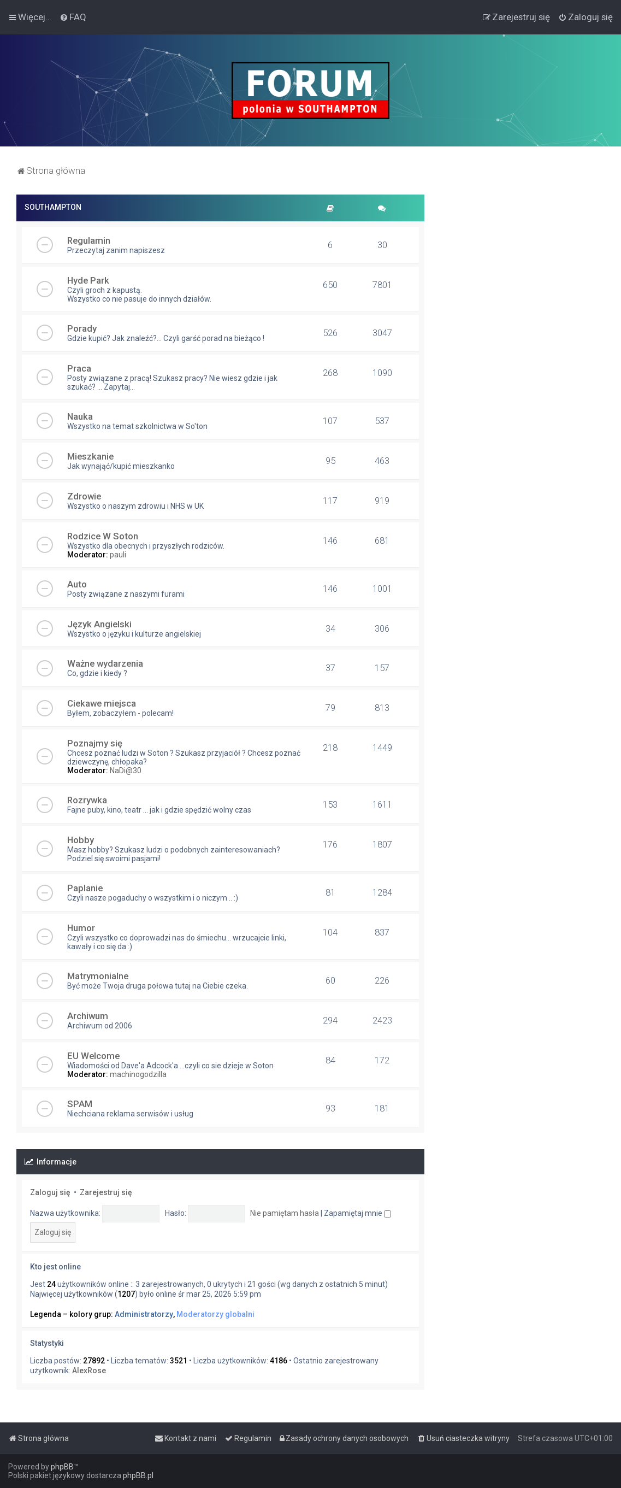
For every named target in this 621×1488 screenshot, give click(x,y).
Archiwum (87, 1015)
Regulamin (88, 240)
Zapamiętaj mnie (357, 1213)
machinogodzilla (138, 1074)
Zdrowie (84, 496)
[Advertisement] (523, 263)
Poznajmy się (94, 743)
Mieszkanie (90, 456)
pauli (118, 554)
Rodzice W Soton (102, 536)
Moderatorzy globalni (215, 1314)
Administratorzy (144, 1314)
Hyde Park (88, 280)
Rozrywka (87, 800)
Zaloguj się (50, 1192)
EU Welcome (93, 1055)
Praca (79, 368)
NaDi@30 (125, 770)
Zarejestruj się (106, 1192)
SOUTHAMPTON (53, 207)
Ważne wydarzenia (105, 663)
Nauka (80, 416)
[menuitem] (73, 17)
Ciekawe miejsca (101, 703)
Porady (82, 328)
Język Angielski (99, 624)
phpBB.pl (138, 1475)
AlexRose (89, 1370)
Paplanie (85, 888)
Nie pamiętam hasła (284, 1213)
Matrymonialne (97, 976)
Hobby (80, 839)
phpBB (62, 1466)
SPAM (79, 1103)
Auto (77, 584)
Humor (81, 927)
